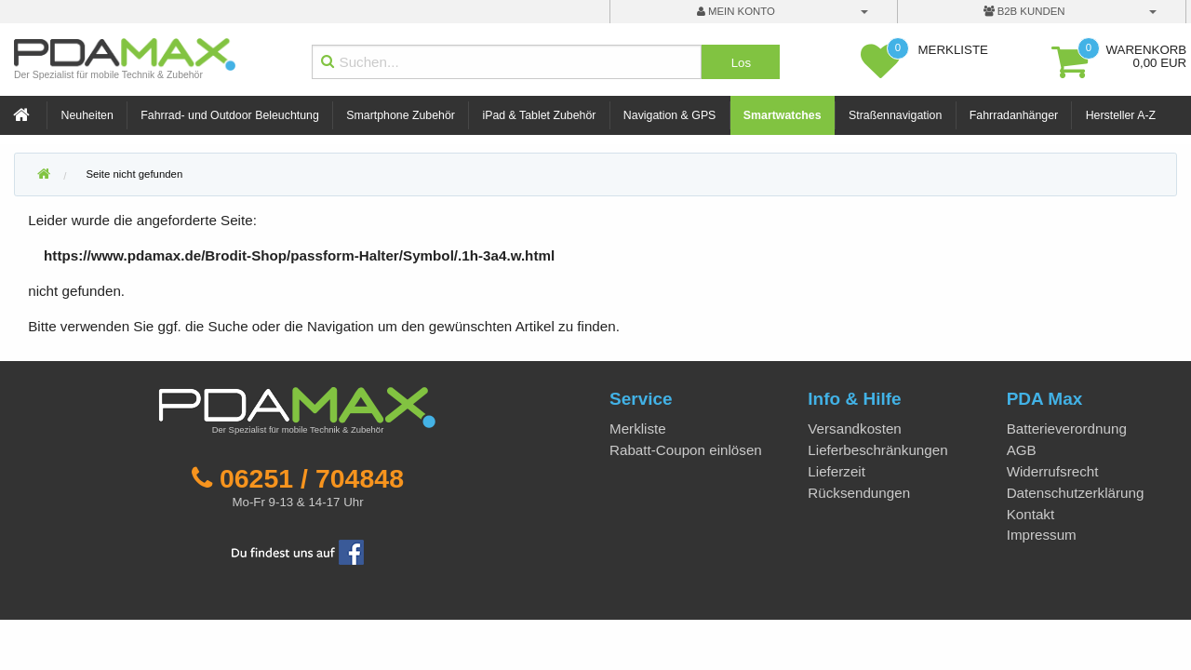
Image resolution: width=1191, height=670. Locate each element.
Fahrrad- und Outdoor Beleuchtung (229, 115)
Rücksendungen (859, 493)
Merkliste (637, 428)
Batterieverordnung (1067, 428)
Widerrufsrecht (1053, 471)
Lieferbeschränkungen (877, 450)
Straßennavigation (895, 115)
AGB (1022, 450)
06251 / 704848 (312, 478)
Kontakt (1031, 514)
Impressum (1042, 535)
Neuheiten (87, 115)
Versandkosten (854, 428)
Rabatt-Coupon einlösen (685, 450)
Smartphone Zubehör (400, 115)
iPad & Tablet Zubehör (539, 115)
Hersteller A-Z (1121, 115)
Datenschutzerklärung (1075, 493)
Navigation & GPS (669, 115)
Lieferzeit (836, 471)
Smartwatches (782, 115)
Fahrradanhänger (1014, 115)
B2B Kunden (1024, 11)
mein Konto (736, 11)
